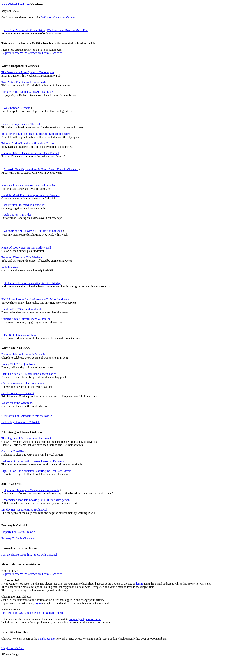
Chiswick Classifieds (13, 451)
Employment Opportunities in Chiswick (24, 509)
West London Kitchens (17, 107)
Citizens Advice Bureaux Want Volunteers (25, 318)
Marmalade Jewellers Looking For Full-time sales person (37, 499)
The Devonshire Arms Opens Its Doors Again (27, 72)
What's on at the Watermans (17, 402)
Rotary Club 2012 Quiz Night (18, 364)
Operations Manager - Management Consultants (31, 490)
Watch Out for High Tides (16, 214)
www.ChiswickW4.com (15, 4)
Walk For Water (10, 267)
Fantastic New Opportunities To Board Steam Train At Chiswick (41, 169)
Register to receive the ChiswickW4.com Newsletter (31, 52)
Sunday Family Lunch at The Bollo (21, 124)
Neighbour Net (46, 638)
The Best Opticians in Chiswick (22, 335)
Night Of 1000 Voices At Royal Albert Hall (26, 247)
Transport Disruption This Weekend (22, 257)
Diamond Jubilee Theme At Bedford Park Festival (30, 153)
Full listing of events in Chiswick (20, 422)
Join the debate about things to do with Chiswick (29, 554)
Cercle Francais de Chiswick (17, 393)
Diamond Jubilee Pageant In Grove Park (24, 354)
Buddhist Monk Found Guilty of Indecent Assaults (30, 195)
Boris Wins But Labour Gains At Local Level (27, 91)
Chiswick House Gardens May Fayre (22, 383)
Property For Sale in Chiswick (18, 531)
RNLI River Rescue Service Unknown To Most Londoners (35, 299)
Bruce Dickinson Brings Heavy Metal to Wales (28, 185)
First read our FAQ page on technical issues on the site (32, 612)
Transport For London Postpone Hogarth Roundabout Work (35, 133)
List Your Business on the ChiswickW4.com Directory (32, 461)
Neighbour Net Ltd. (12, 648)
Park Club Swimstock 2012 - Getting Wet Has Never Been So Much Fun (46, 30)
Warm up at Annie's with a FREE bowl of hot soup (33, 230)
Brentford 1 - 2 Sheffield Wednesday (22, 309)
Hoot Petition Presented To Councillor (23, 204)
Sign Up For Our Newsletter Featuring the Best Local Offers (36, 470)
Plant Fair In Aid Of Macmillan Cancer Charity (28, 373)
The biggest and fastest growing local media (26, 438)
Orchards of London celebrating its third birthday (32, 283)
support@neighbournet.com (85, 619)
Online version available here (57, 17)
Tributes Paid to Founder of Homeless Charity (27, 143)
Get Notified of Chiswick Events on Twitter (26, 415)
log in (139, 583)
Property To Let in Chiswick (17, 538)
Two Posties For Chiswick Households (23, 82)
